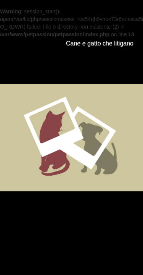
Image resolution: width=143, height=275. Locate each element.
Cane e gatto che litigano (99, 43)
